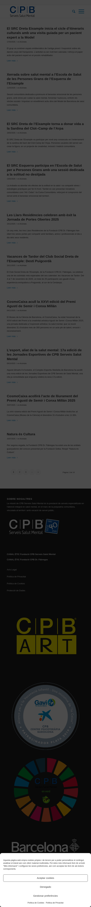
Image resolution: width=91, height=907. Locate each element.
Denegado (45, 886)
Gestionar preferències (45, 895)
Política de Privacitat (54, 903)
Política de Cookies (36, 903)
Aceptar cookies (45, 878)
